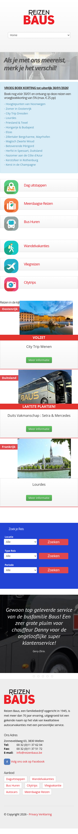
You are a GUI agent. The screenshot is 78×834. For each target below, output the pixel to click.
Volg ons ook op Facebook (24, 761)
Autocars (12, 792)
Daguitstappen (15, 779)
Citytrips (30, 282)
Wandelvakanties (36, 245)
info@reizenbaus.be (29, 752)
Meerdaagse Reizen (38, 203)
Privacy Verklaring (40, 814)
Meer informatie (39, 360)
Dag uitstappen (35, 185)
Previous (6, 637)
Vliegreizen (32, 264)
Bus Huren (32, 221)
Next (72, 637)
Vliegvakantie (52, 785)
